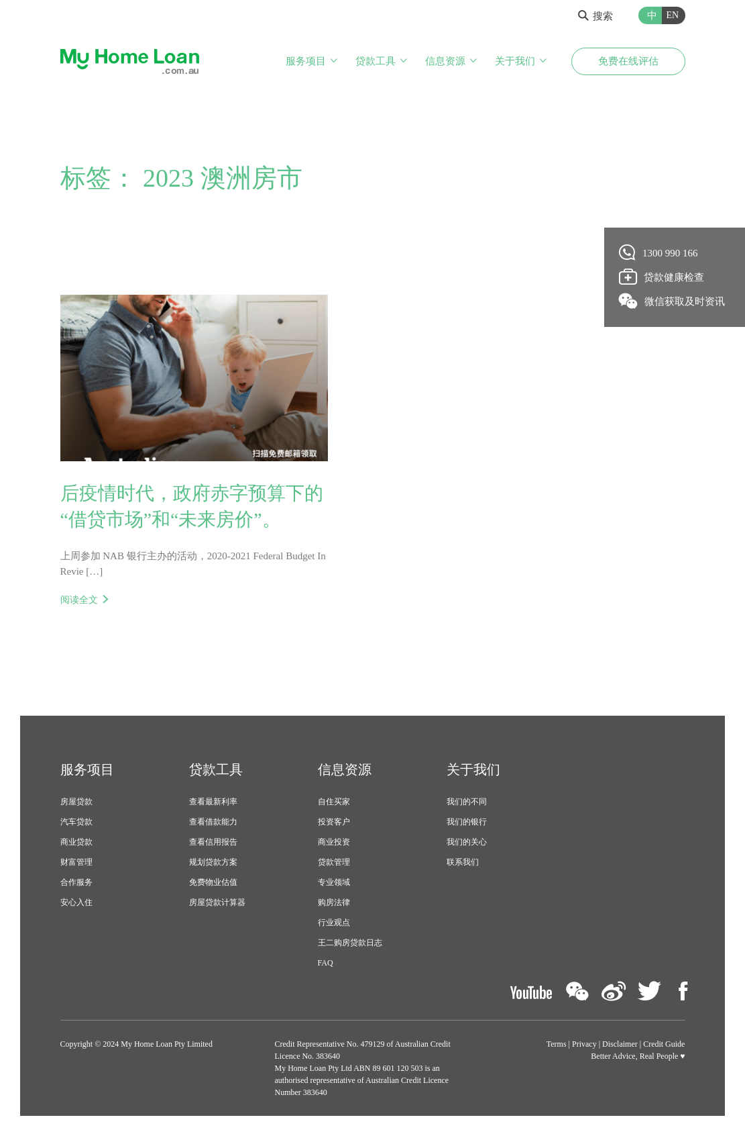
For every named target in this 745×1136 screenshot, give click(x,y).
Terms (557, 1044)
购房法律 (334, 903)
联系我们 (463, 862)
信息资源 (445, 61)
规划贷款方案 (213, 862)
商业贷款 (76, 842)
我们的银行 (467, 822)
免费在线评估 (628, 61)
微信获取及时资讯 (672, 300)
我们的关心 (467, 842)
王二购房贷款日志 (350, 943)
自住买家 (334, 802)
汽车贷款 (76, 822)
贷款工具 (375, 61)
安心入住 (76, 903)
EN (673, 15)
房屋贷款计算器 (217, 903)
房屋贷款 (76, 802)
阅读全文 (79, 601)
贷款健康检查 (662, 276)
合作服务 (76, 883)
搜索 (595, 16)
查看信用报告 (213, 842)
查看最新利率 (213, 802)
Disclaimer (620, 1044)
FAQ (325, 963)
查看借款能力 (213, 822)
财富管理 (76, 862)
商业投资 (334, 842)
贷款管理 (334, 862)
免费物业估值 (213, 883)
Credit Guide (664, 1044)
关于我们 (515, 61)
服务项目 (306, 61)
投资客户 (334, 822)
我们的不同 (467, 802)
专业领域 (334, 883)
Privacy (584, 1044)
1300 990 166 (659, 252)
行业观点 (334, 923)
